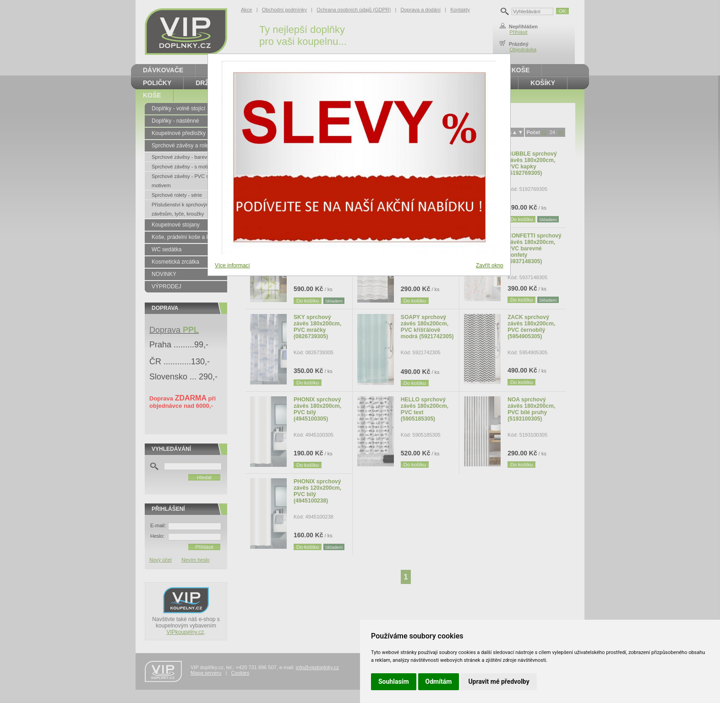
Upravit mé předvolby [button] (498, 681)
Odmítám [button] (438, 681)
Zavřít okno (489, 265)
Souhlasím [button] (393, 681)
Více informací (232, 265)
